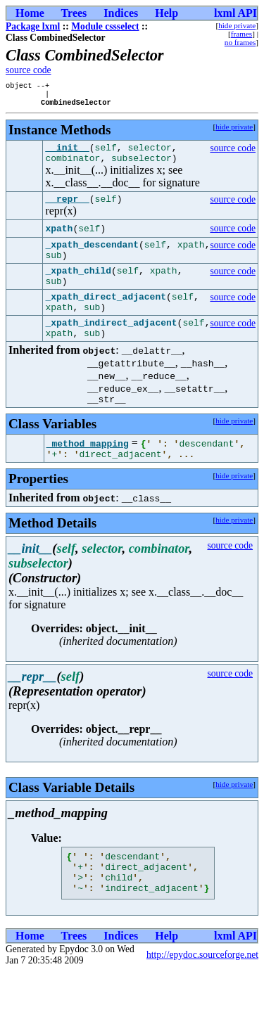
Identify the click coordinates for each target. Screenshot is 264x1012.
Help (166, 13)
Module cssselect (105, 26)
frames (241, 34)
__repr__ (67, 209)
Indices (120, 13)
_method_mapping (87, 472)
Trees (74, 13)
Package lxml (33, 26)
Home (29, 13)
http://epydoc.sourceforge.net (202, 994)
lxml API (235, 13)
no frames (240, 42)
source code (28, 70)
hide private (237, 25)
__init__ (67, 153)
